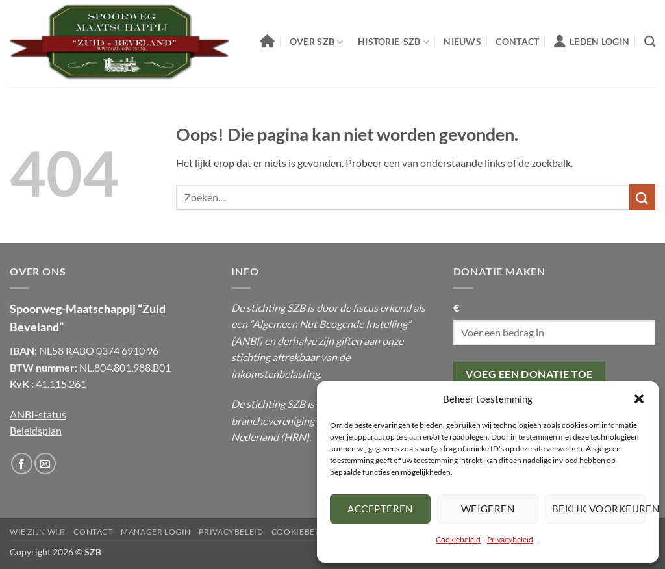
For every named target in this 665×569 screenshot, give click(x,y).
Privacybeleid (510, 539)
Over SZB (317, 42)
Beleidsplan (36, 430)
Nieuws (462, 41)
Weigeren (488, 508)
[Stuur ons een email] (45, 463)
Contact (517, 41)
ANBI (246, 341)
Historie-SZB (393, 42)
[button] (639, 398)
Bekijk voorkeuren (599, 508)
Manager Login (156, 532)
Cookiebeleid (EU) (311, 532)
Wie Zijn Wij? (38, 532)
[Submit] (642, 197)
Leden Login (591, 41)
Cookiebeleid (458, 539)
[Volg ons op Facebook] (21, 463)
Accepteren (380, 508)
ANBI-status (38, 414)
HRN (295, 437)
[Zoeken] (649, 42)
